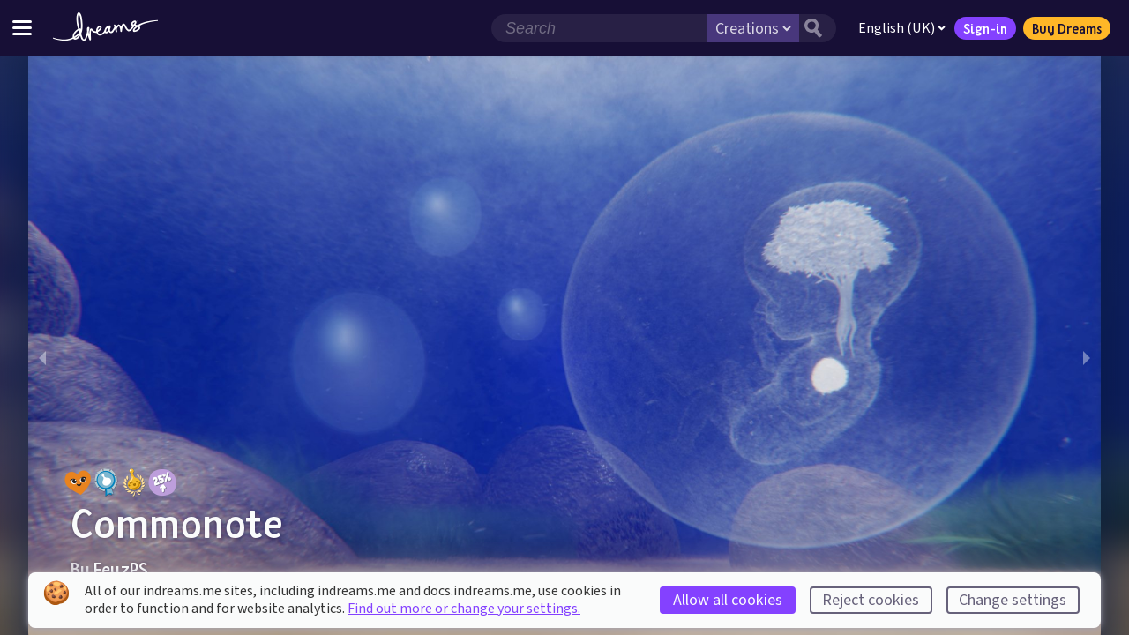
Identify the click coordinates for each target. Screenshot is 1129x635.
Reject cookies (870, 600)
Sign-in (985, 28)
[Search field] (599, 28)
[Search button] (817, 28)
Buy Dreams (1067, 28)
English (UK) (902, 28)
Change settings (1012, 600)
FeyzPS (120, 568)
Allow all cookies (727, 600)
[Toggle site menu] (22, 28)
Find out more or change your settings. (464, 608)
